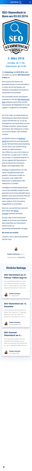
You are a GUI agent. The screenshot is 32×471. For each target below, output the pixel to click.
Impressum (16, 399)
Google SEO (16, 411)
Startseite (4, 6)
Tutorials (16, 438)
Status (16, 463)
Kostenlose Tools (16, 436)
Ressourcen (16, 421)
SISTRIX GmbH (16, 385)
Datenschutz (16, 396)
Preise (16, 408)
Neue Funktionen (16, 455)
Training (16, 427)
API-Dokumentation (16, 458)
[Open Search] (30, 2)
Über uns (16, 388)
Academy (16, 430)
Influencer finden (16, 416)
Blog (9, 6)
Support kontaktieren (16, 461)
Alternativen (16, 441)
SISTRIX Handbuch (16, 452)
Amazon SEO (16, 413)
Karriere (16, 391)
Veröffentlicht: (12, 257)
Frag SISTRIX (16, 425)
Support (16, 449)
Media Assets (16, 444)
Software (16, 405)
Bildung (16, 394)
